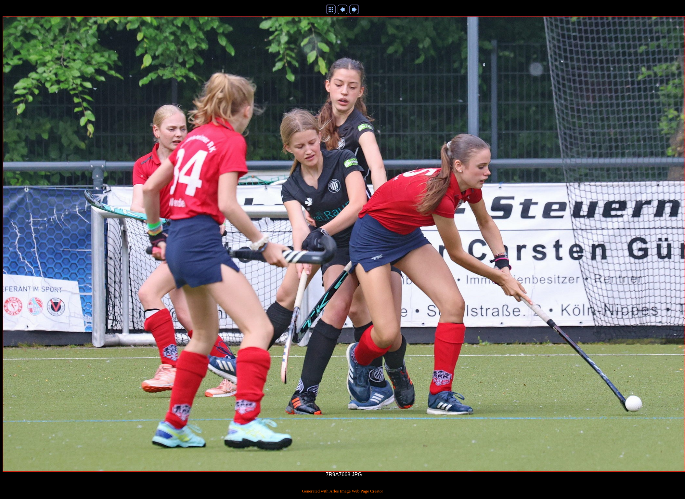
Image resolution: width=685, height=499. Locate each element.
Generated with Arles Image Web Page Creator (342, 491)
